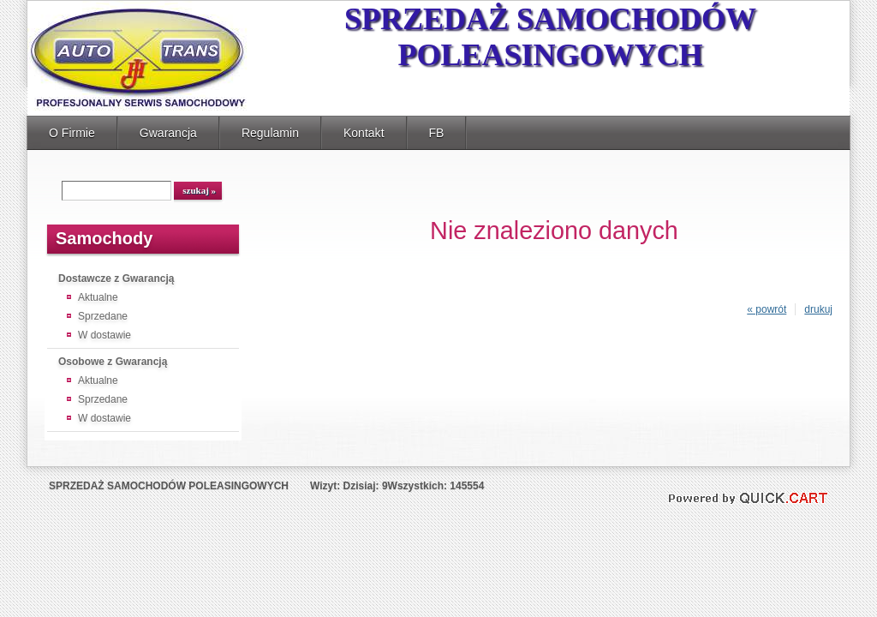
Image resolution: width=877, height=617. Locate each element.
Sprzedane (103, 316)
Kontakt (364, 133)
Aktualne (98, 297)
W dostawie (104, 335)
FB (436, 133)
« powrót (766, 309)
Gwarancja (168, 133)
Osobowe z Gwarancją (112, 362)
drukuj (818, 309)
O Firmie (72, 133)
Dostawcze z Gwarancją (116, 279)
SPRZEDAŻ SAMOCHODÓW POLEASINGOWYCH (550, 37)
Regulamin (270, 133)
